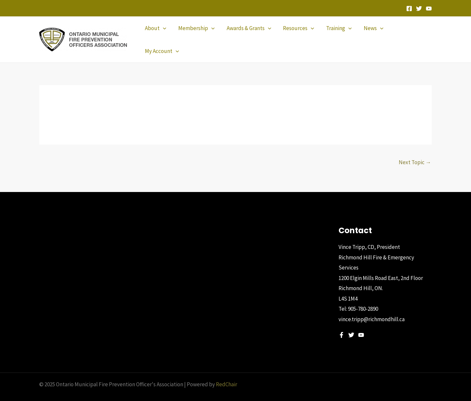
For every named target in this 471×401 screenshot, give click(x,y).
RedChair (226, 373)
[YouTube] (429, 8)
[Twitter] (419, 8)
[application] (165, 34)
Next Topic (415, 151)
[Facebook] (409, 8)
